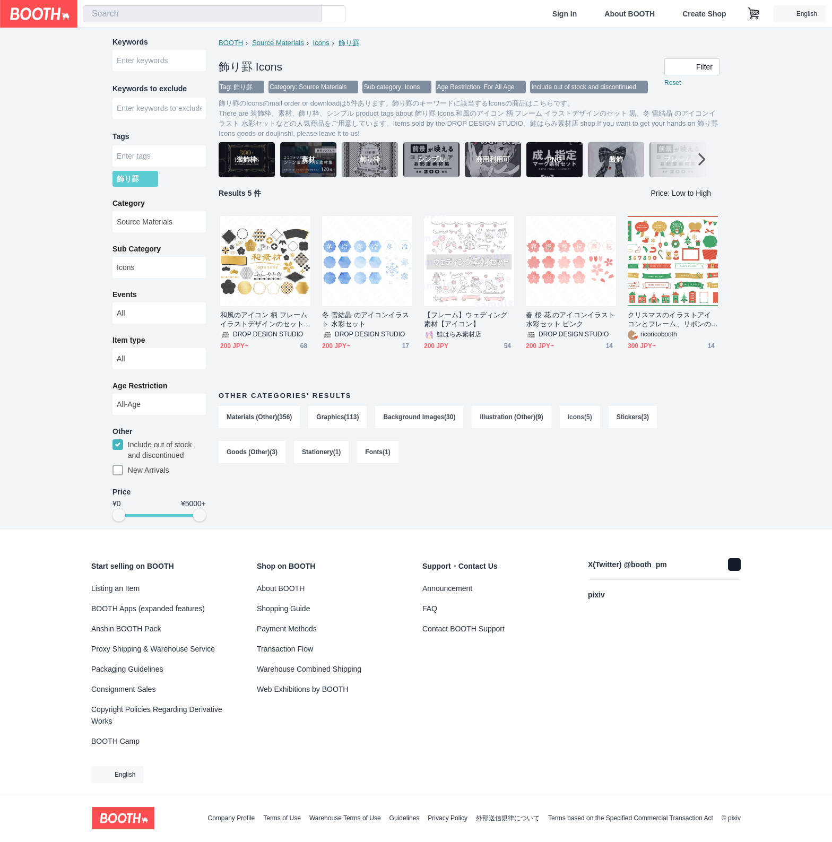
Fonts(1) (377, 452)
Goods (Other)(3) (252, 452)
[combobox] (202, 13)
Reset (672, 82)
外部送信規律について (508, 818)
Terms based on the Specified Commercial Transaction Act (630, 818)
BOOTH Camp (115, 741)
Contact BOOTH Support (463, 628)
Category (128, 203)
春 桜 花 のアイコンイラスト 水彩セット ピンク (570, 319)
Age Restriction (139, 385)
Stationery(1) (321, 452)
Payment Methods (287, 628)
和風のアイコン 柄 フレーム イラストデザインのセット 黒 (263, 319)
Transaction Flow (285, 649)
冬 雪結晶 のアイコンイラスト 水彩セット (365, 319)
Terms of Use (282, 818)
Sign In (564, 14)
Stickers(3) (633, 417)
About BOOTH (629, 14)
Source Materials (278, 43)
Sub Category (136, 249)
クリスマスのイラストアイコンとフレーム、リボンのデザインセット (669, 319)
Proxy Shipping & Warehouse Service (153, 649)
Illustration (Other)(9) (511, 417)
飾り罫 (349, 43)
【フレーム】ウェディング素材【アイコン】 (465, 319)
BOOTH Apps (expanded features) (148, 608)
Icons (321, 43)
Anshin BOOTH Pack (126, 628)
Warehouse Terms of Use (345, 818)
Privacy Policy (447, 818)
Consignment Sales (123, 689)
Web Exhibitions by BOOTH (302, 689)
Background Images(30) (419, 417)
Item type (128, 340)
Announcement (447, 588)
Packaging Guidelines (127, 669)
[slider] (118, 515)
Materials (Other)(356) (259, 417)
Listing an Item (115, 588)
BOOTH (231, 43)
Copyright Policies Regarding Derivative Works (156, 715)
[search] (311, 14)
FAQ (429, 608)
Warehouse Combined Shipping (309, 669)
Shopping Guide (283, 608)
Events (124, 294)
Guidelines (404, 818)
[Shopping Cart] (754, 14)
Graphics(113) (337, 417)
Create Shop (704, 14)
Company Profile (231, 818)
